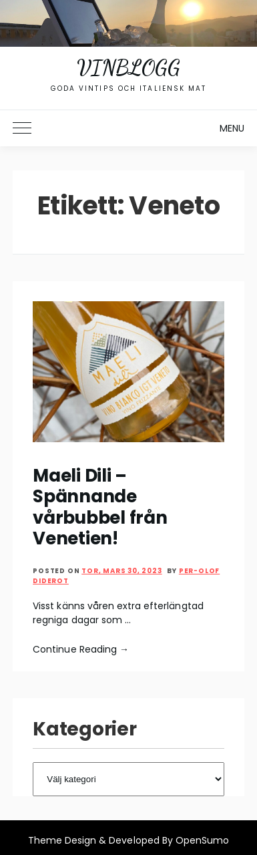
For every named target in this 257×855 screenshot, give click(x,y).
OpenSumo (202, 840)
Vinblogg (128, 67)
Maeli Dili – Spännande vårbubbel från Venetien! (100, 507)
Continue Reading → (81, 649)
